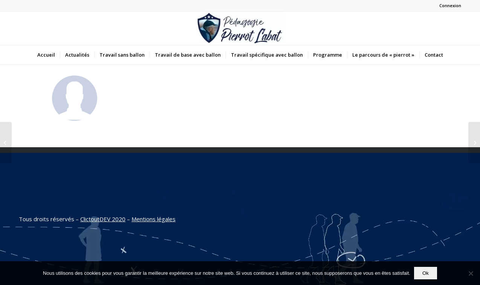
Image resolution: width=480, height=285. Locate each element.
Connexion (450, 5)
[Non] (470, 273)
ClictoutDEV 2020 (102, 219)
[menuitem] (46, 54)
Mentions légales (153, 219)
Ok (425, 273)
